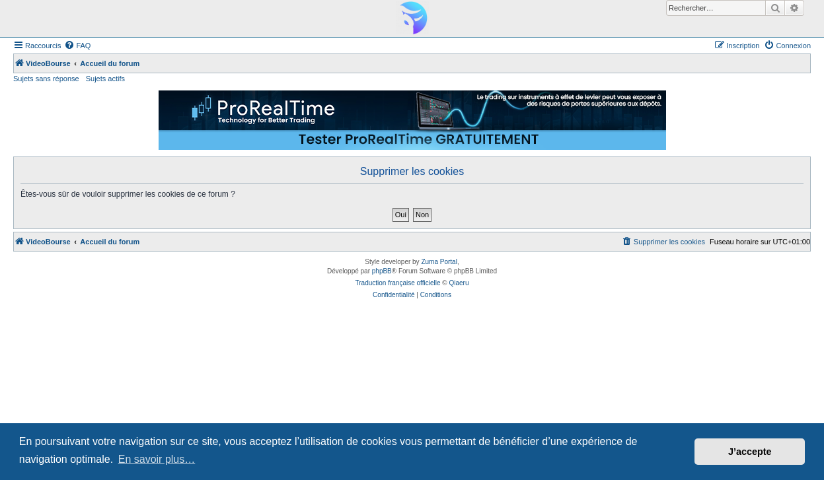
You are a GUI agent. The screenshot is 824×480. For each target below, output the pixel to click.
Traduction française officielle (398, 283)
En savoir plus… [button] (157, 459)
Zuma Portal (439, 261)
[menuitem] (77, 45)
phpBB (382, 271)
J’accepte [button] (750, 451)
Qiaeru (458, 283)
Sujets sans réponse (46, 79)
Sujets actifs (105, 79)
